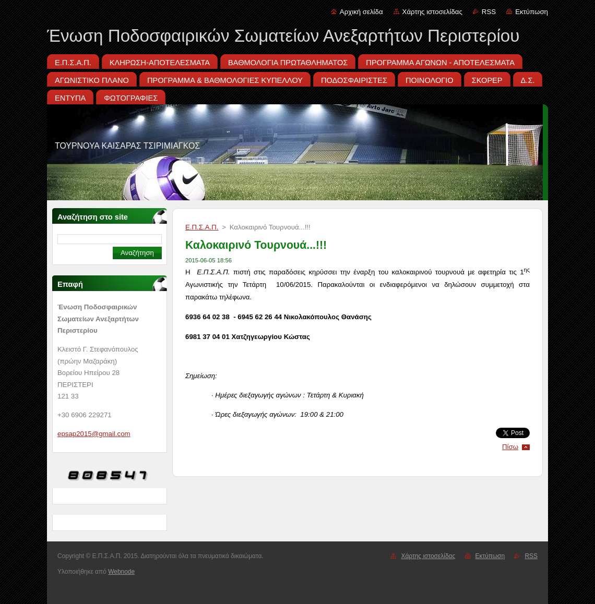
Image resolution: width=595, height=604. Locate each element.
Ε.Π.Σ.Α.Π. (202, 227)
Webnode (121, 571)
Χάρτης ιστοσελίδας (432, 12)
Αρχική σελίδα (361, 12)
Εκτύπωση (531, 12)
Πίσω (510, 447)
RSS (489, 12)
